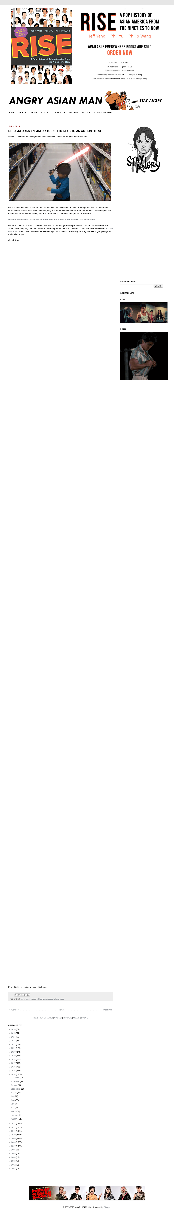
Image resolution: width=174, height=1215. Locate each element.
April (13, 1108)
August (14, 1093)
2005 (13, 1153)
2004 (13, 1157)
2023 (13, 1041)
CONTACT (45, 112)
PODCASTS (59, 112)
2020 (13, 1052)
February (15, 1115)
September (15, 1089)
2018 (13, 1059)
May (13, 1104)
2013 (13, 1123)
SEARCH (22, 112)
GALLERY (73, 112)
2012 (13, 1127)
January (14, 1119)
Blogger (107, 1207)
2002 (13, 1165)
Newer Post (14, 1010)
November (15, 1081)
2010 (13, 1135)
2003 (13, 1161)
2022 (13, 1044)
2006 (13, 1150)
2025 (13, 1033)
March (13, 1111)
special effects (53, 999)
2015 (13, 1071)
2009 (13, 1138)
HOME (11, 112)
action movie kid (27, 999)
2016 (13, 1067)
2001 (13, 1168)
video (62, 999)
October (14, 1085)
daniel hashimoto (40, 999)
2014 (13, 1074)
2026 (13, 1029)
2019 (13, 1056)
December (15, 1078)
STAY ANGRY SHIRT (103, 112)
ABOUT (33, 112)
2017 (13, 1063)
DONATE (86, 112)
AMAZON (76, 1018)
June (13, 1100)
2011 (13, 1131)
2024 (13, 1037)
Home (61, 1010)
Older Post (107, 1010)
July (13, 1096)
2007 (13, 1146)
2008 (13, 1142)
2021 (13, 1048)
